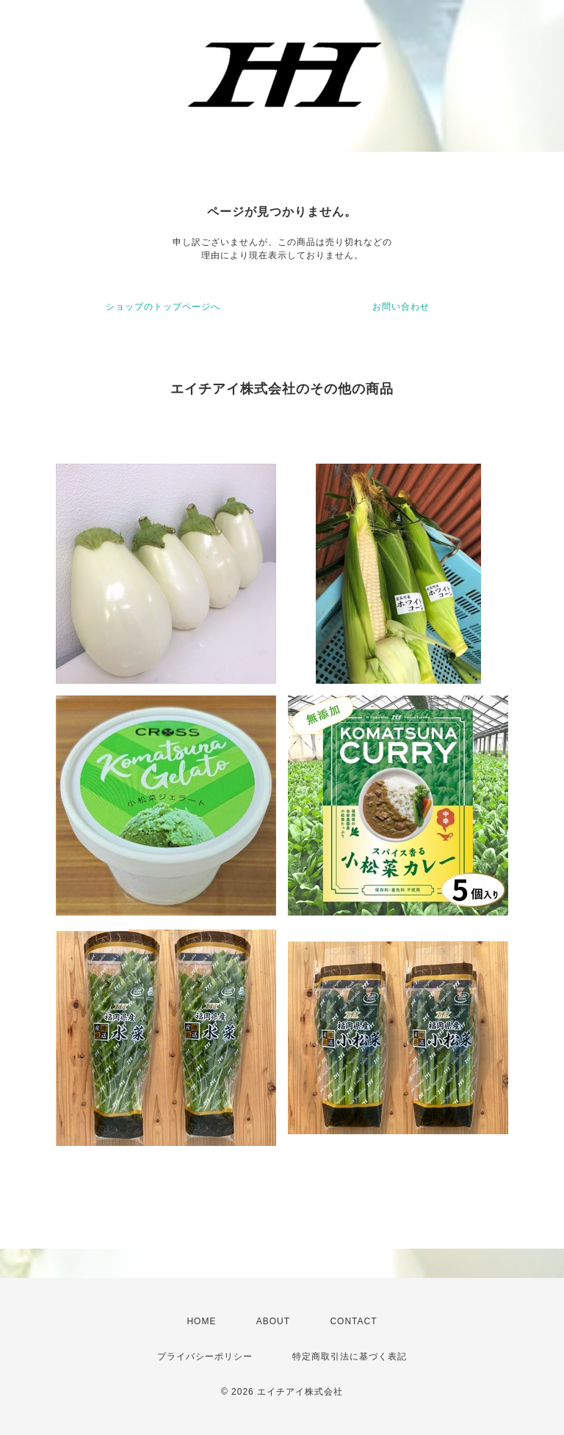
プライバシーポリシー (205, 1356)
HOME (201, 1321)
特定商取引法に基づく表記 (349, 1356)
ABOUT (273, 1321)
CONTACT (353, 1321)
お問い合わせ (401, 307)
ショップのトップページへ (163, 307)
